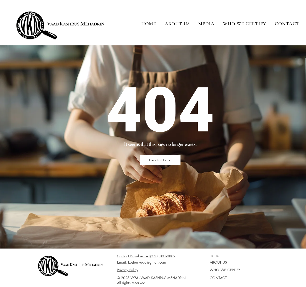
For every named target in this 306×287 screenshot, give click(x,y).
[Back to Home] (160, 160)
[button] (177, 23)
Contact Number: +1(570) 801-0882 (146, 256)
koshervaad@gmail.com (147, 262)
